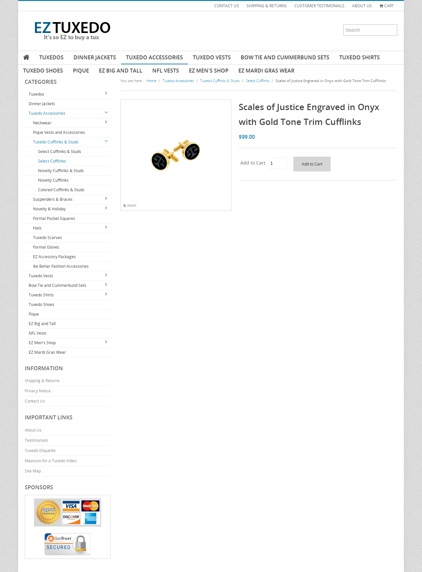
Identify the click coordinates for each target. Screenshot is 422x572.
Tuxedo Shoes (43, 70)
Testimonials (36, 440)
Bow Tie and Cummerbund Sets (285, 57)
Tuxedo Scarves (47, 237)
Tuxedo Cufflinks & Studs (55, 142)
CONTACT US (226, 6)
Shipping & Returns (42, 380)
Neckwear (42, 123)
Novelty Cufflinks (53, 180)
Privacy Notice (38, 391)
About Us (33, 430)
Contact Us (35, 401)
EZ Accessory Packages (54, 256)
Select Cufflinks (52, 161)
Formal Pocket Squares (54, 218)
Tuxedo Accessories (154, 57)
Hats (37, 228)
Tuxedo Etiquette (40, 450)
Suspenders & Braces (53, 199)
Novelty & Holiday (49, 209)
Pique (81, 70)
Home (151, 80)
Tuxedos (51, 57)
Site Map (33, 471)
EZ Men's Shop (208, 70)
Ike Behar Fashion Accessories (61, 266)
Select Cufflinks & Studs (59, 151)
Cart (386, 6)
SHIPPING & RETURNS (267, 6)
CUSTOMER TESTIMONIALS (319, 6)
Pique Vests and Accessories (59, 132)
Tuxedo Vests (212, 57)
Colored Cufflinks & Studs (61, 190)
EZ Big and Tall (120, 70)
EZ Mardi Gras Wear (266, 70)
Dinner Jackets (95, 57)
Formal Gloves (46, 247)
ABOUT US (362, 6)
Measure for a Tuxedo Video (50, 461)
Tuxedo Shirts (359, 57)
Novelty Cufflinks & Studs (61, 170)
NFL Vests (165, 70)
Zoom (129, 205)
